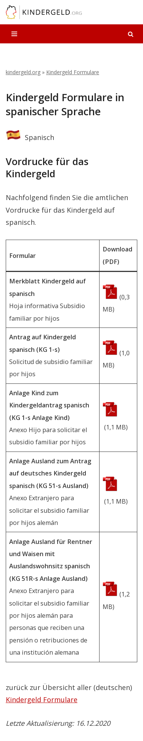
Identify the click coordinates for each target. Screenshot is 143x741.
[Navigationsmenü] (14, 34)
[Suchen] (130, 34)
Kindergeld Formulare (72, 72)
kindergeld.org (23, 72)
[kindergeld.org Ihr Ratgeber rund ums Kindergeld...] (44, 12)
